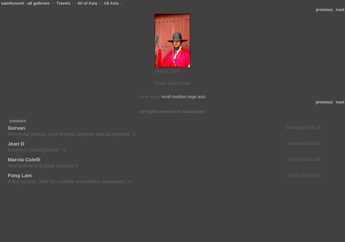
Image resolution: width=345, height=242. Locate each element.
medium (179, 96)
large (191, 96)
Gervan (16, 128)
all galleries (39, 3)
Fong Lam (20, 175)
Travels (63, 3)
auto (201, 96)
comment (17, 121)
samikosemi (12, 3)
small (166, 96)
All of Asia (87, 3)
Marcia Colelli (24, 159)
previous (324, 9)
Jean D (16, 144)
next (340, 9)
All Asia (111, 3)
